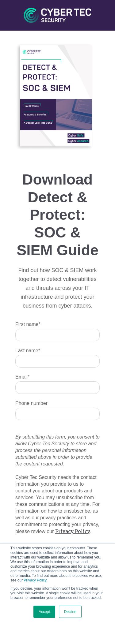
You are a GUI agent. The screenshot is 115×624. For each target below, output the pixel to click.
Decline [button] (70, 612)
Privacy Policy (35, 580)
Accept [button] (44, 612)
